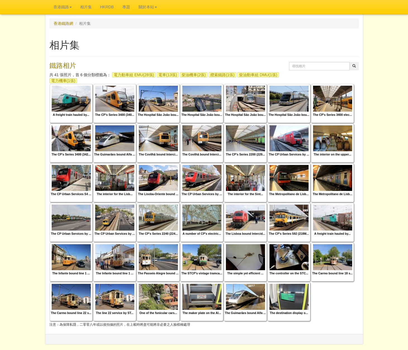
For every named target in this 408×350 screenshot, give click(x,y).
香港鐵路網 (63, 23)
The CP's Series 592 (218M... (289, 233)
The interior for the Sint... (245, 194)
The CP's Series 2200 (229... (245, 154)
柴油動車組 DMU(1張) (258, 75)
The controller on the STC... (288, 273)
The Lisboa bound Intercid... (245, 233)
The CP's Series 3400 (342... (71, 154)
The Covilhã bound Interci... (158, 154)
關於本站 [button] (148, 7)
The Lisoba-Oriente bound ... (158, 194)
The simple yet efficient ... (245, 273)
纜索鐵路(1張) (222, 75)
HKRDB (107, 7)
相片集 (86, 7)
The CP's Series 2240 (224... (158, 233)
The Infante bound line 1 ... (71, 273)
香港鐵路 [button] (62, 7)
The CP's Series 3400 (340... (114, 114)
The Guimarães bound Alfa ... (114, 154)
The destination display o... (289, 313)
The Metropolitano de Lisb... (289, 194)
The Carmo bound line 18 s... (332, 273)
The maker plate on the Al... (201, 313)
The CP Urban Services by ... (289, 154)
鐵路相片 (62, 65)
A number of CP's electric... (202, 233)
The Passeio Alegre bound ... (158, 273)
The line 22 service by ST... (114, 313)
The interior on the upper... (332, 154)
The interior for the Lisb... (114, 194)
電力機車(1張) (63, 80)
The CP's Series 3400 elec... (332, 114)
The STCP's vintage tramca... (202, 273)
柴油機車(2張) (194, 75)
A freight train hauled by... (71, 114)
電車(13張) (167, 75)
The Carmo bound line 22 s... (71, 313)
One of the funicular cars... (158, 313)
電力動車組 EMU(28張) (134, 75)
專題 (126, 7)
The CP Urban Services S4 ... (71, 194)
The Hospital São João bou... (158, 114)
